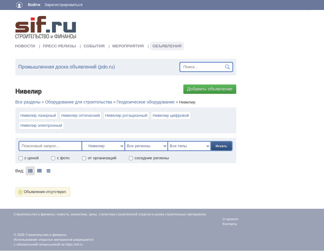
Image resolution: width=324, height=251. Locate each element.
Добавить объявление (210, 89)
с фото (60, 158)
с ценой (28, 158)
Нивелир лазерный (38, 115)
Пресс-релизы (59, 46)
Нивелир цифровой (171, 115)
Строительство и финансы (46, 235)
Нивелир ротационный (126, 115)
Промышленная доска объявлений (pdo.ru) (66, 66)
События (94, 46)
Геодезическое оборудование (145, 102)
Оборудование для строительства (78, 102)
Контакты (230, 224)
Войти (34, 4)
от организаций (99, 158)
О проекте (230, 219)
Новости (25, 46)
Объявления (167, 46)
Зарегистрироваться (63, 4)
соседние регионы (149, 158)
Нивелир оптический (80, 115)
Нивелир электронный (41, 125)
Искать (221, 146)
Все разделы (28, 102)
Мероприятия (128, 46)
